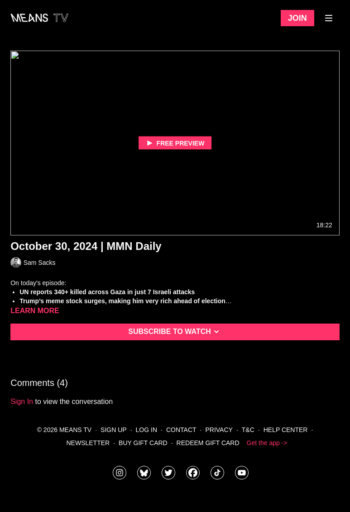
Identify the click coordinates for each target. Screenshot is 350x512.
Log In (146, 429)
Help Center (286, 429)
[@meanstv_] (217, 472)
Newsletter (88, 442)
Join (297, 18)
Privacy (218, 429)
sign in (21, 401)
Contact (181, 429)
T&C (248, 429)
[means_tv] (119, 472)
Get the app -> (267, 442)
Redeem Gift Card (208, 442)
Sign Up (114, 429)
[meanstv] (193, 472)
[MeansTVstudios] (144, 472)
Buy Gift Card (143, 442)
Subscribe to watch (175, 331)
